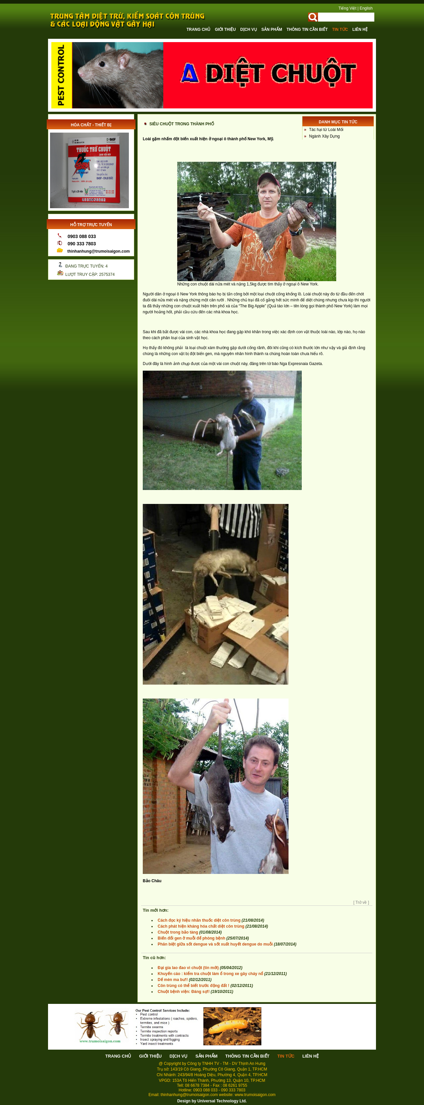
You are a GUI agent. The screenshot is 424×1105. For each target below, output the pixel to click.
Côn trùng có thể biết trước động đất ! (193, 985)
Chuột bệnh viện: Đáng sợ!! (184, 991)
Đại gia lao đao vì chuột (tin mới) (188, 967)
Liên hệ (360, 29)
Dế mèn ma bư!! (173, 979)
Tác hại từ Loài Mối (326, 129)
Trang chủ (199, 29)
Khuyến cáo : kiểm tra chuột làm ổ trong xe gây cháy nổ (210, 973)
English (366, 8)
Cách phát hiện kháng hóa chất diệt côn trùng (201, 926)
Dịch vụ (249, 29)
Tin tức (340, 29)
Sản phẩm (272, 29)
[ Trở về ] (361, 902)
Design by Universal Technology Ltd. (212, 1101)
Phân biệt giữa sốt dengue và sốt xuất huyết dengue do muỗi (215, 944)
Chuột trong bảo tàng (178, 932)
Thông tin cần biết (308, 29)
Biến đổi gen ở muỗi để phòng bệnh (191, 938)
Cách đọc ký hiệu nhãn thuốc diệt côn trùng (199, 920)
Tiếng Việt (347, 8)
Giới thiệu (226, 29)
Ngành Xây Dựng (324, 136)
